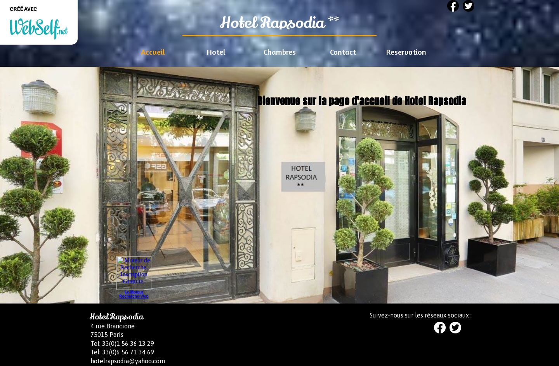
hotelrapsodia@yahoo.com (127, 360)
